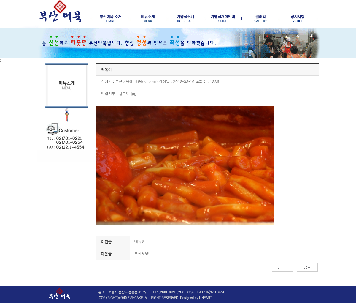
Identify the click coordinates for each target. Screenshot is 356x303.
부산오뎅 (141, 254)
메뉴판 (139, 242)
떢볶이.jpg (127, 94)
